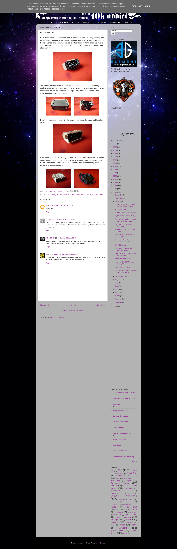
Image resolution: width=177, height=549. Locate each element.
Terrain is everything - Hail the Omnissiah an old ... (126, 271)
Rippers (129, 481)
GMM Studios (118, 427)
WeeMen (116, 404)
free (121, 493)
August (118, 280)
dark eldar (129, 488)
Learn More (136, 6)
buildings (125, 486)
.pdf (112, 471)
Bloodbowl (121, 476)
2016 (115, 176)
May (117, 289)
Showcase (128, 22)
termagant (115, 519)
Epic (117, 478)
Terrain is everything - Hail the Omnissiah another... (126, 220)
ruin (117, 510)
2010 (115, 306)
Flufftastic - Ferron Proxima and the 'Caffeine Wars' (125, 205)
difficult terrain (117, 491)
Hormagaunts (116, 481)
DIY (60, 194)
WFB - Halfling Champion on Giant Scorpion (125, 254)
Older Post (99, 305)
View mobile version (72, 310)
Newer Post (46, 305)
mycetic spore (128, 504)
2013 (115, 186)
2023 (115, 153)
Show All (134, 461)
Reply (48, 212)
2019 (115, 166)
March (117, 296)
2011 (115, 192)
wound (124, 533)
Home (43, 22)
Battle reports (88, 22)
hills (130, 499)
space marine (81, 194)
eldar (112, 493)
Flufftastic (102, 22)
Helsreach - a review (122, 267)
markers (128, 502)
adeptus (114, 486)
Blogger (103, 543)
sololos (87, 543)
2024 (115, 150)
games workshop (69, 194)
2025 (115, 147)
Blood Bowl (132, 473)
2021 (115, 160)
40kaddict (50, 238)
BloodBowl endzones (122, 259)
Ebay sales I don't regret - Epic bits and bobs (124, 241)
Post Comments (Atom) (58, 317)
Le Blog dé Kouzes (120, 416)
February (118, 299)
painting (114, 507)
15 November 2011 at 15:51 (69, 254)
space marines (92, 194)
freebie (130, 493)
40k (47, 194)
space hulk (117, 515)
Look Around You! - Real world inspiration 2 (124, 249)
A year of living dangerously (125, 216)
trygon (122, 525)
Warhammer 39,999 (120, 422)
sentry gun (133, 512)
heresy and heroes (120, 451)
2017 (115, 173)
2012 (115, 189)
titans (113, 525)
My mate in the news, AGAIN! (125, 213)
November (119, 198)
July (117, 283)
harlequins (122, 499)
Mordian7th (50, 219)
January (118, 302)
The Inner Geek (52, 254)
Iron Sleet (117, 445)
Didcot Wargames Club (122, 433)
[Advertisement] (124, 348)
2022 (115, 157)
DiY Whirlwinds (120, 245)
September (119, 276)
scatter (134, 509)
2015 (115, 179)
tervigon (114, 522)
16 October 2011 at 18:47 (66, 238)
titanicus (129, 522)
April (117, 292)
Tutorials (75, 22)
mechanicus (115, 504)
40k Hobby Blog (119, 439)
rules (125, 510)
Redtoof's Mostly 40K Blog (123, 457)
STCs (52, 22)
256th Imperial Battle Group (124, 393)
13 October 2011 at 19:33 (65, 219)
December (119, 195)
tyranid (123, 527)
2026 (115, 144)
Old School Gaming (120, 410)
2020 (115, 163)
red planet (131, 507)
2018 (115, 170)
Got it (147, 6)
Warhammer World (120, 483)
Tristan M (49, 205)
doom (131, 491)
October (118, 201)
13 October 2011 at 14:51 (63, 205)
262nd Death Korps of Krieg (124, 398)
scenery (119, 512)
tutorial (101, 194)
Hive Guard (128, 478)
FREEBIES (63, 22)
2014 (115, 182)
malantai (114, 502)
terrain (128, 519)
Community (115, 22)
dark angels (54, 194)
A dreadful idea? (121, 209)
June (117, 286)
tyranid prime (117, 530)
